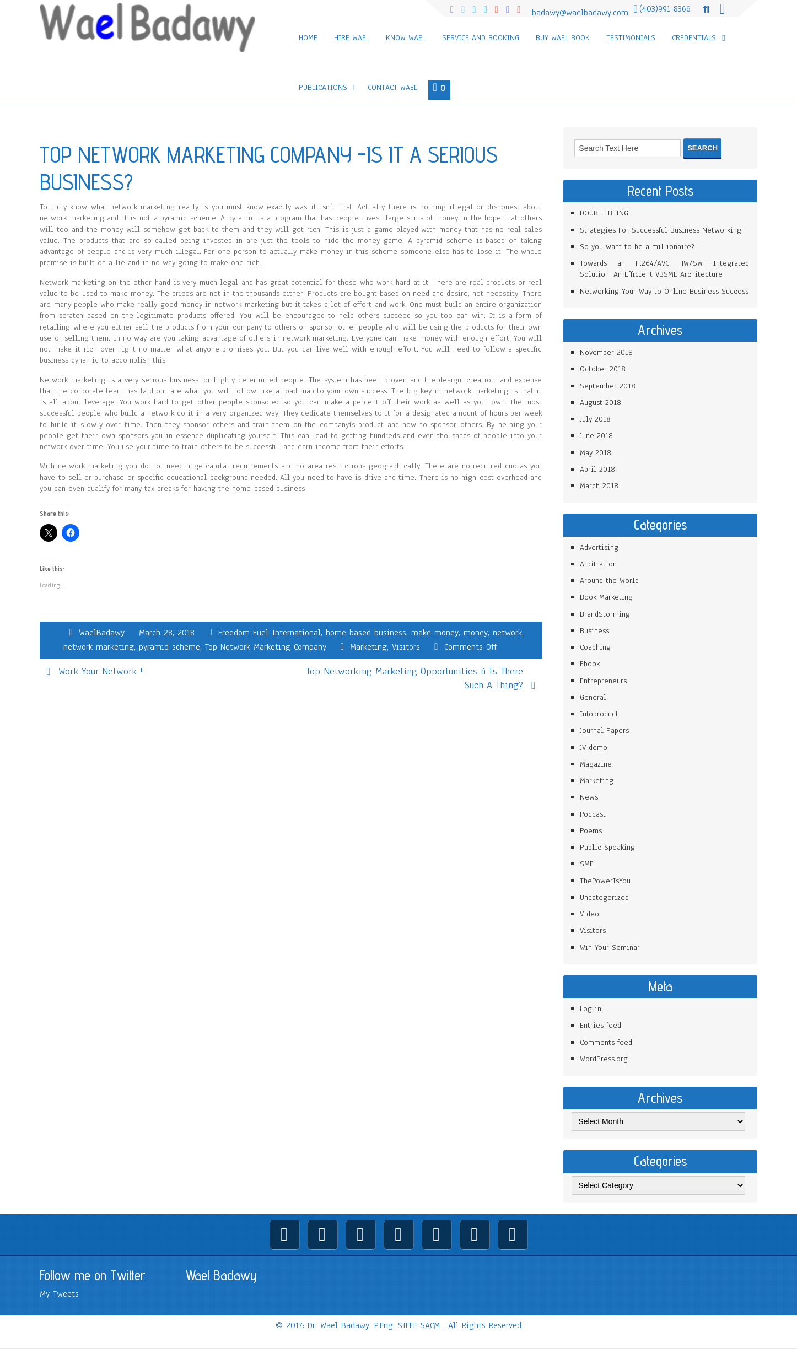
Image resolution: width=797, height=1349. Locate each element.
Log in (590, 1008)
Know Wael (406, 38)
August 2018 (600, 402)
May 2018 (595, 452)
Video (589, 914)
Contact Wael (392, 87)
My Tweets (59, 1294)
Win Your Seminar (610, 947)
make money (435, 633)
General (593, 697)
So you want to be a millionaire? (637, 246)
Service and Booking (480, 38)
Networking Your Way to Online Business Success (664, 291)
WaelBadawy (102, 633)
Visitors (406, 647)
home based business (366, 633)
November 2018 (606, 352)
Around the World (609, 580)
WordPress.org (604, 1059)
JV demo (593, 747)
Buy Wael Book (563, 38)
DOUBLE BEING (604, 213)
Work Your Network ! (100, 671)
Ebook (590, 664)
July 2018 (595, 419)
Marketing (368, 647)
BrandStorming (605, 614)
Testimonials (630, 38)
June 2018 (596, 435)
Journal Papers (604, 730)
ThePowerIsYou (605, 881)
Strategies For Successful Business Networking (660, 230)
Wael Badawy (221, 1275)
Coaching (595, 647)
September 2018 (608, 386)
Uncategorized (604, 897)
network (507, 633)
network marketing (98, 647)
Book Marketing (606, 597)
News (589, 797)
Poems (591, 830)
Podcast (593, 814)
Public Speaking (607, 847)
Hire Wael (351, 38)
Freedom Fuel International (269, 633)
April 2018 (597, 469)
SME (587, 864)
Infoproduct (599, 714)
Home (308, 38)
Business (594, 630)
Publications (323, 87)
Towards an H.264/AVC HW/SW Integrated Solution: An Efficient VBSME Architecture (664, 268)
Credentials (694, 38)
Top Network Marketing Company (265, 647)
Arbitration (598, 564)
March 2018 (599, 486)
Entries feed (600, 1025)
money (476, 633)
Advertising (599, 547)
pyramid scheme (169, 647)
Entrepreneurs (603, 681)
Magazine (596, 764)
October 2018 (603, 369)
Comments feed (606, 1042)
